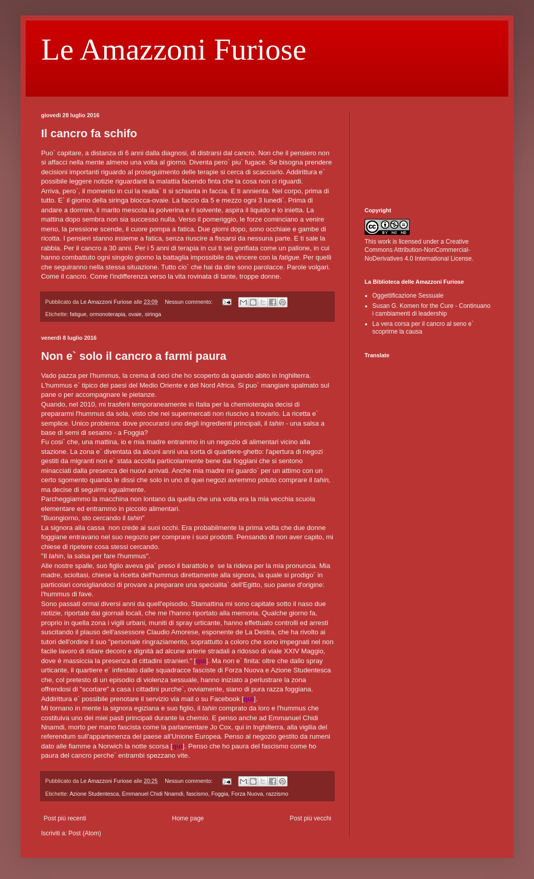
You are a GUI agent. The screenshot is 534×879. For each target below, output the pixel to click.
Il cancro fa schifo (89, 133)
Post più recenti (65, 818)
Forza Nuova (247, 794)
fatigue (78, 314)
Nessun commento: (189, 302)
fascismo (197, 794)
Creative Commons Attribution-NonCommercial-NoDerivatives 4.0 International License (418, 250)
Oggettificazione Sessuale (408, 295)
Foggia (220, 794)
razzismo (277, 794)
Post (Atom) (84, 833)
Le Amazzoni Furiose (174, 49)
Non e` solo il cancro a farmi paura (133, 356)
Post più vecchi (310, 818)
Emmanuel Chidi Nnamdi (152, 794)
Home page (188, 818)
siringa (153, 314)
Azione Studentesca (94, 794)
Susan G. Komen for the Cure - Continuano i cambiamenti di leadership (431, 309)
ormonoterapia (107, 314)
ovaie (135, 314)
